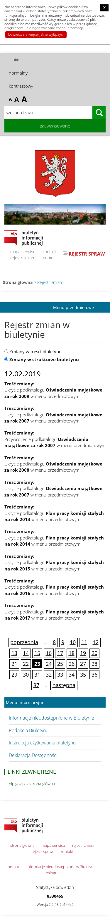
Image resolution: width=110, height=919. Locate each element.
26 (72, 663)
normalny (18, 73)
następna (64, 685)
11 (84, 642)
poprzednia (24, 642)
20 (94, 652)
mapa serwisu (22, 251)
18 (72, 652)
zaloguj (52, 872)
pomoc (49, 258)
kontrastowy (21, 86)
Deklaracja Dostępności (33, 755)
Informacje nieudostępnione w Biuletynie (51, 718)
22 (26, 663)
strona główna (22, 845)
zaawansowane (55, 126)
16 (49, 652)
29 (14, 674)
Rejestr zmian (49, 282)
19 (83, 652)
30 (26, 674)
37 (36, 685)
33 (60, 674)
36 (94, 674)
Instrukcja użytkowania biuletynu (42, 742)
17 (60, 652)
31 (37, 674)
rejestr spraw (42, 851)
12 (96, 642)
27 (83, 663)
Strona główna (18, 282)
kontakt (49, 251)
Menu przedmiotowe (73, 307)
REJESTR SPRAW (87, 254)
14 (26, 652)
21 (14, 663)
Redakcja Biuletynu (28, 730)
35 (83, 674)
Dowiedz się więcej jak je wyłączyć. (36, 34)
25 (60, 663)
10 (73, 642)
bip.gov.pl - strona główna (32, 784)
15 (37, 652)
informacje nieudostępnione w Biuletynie (62, 866)
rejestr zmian (22, 258)
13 (14, 652)
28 (94, 663)
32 (49, 674)
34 (72, 674)
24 (49, 663)
